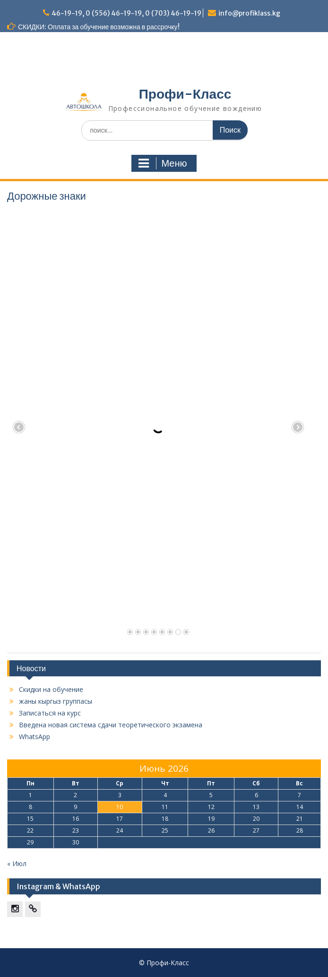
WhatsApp (34, 736)
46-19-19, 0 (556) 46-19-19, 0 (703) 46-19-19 (126, 13)
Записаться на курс (50, 712)
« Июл (16, 863)
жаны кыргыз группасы (55, 701)
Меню (162, 163)
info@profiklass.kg (249, 13)
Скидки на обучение (51, 689)
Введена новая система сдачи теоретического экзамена (110, 724)
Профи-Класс (185, 93)
